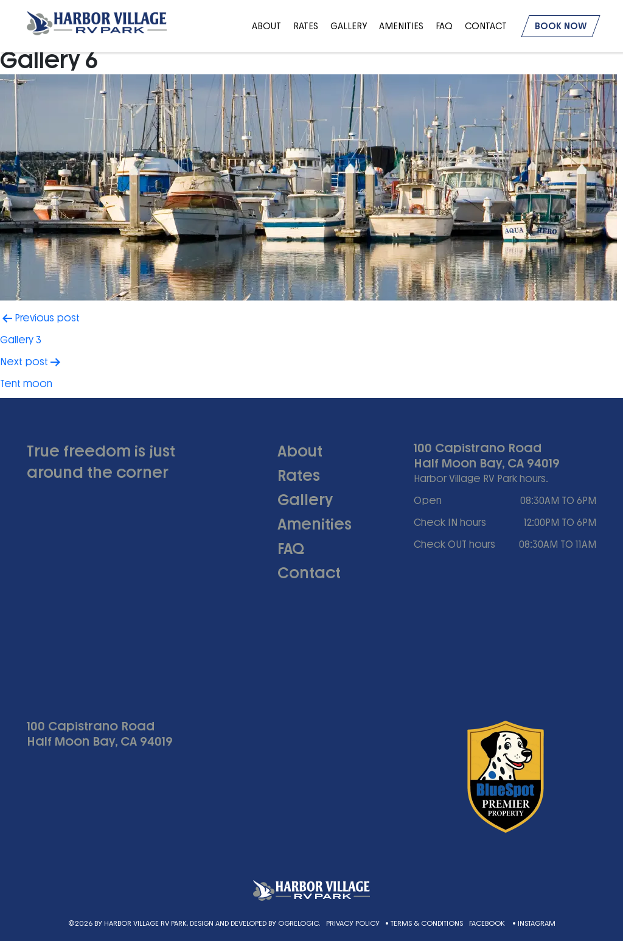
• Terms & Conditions (424, 923)
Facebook (488, 923)
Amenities (401, 26)
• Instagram (533, 923)
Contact (486, 26)
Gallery (348, 26)
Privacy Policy (353, 923)
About (266, 26)
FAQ (444, 26)
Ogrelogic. (299, 923)
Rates (305, 26)
